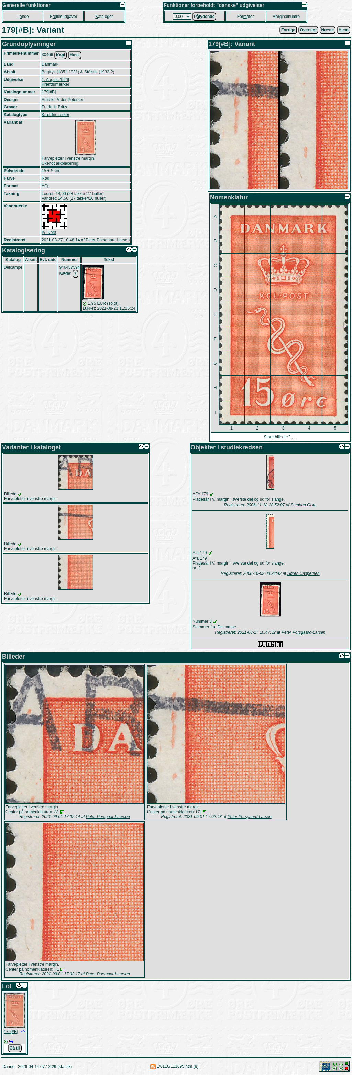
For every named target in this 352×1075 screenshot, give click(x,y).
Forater (245, 16)
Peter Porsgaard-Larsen (108, 240)
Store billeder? (277, 437)
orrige (288, 30)
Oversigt (308, 30)
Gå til (15, 1048)
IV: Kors (49, 232)
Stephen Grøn (303, 505)
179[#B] (11, 1031)
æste (327, 30)
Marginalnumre (286, 16)
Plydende (204, 16)
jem (344, 30)
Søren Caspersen (303, 573)
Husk (75, 55)
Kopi (60, 55)
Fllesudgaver (63, 16)
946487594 (69, 267)
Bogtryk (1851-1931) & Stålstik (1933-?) (78, 72)
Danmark (50, 64)
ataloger (104, 16)
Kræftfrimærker (55, 114)
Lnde (23, 16)
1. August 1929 (55, 79)
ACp (46, 186)
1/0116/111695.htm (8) (177, 1066)
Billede (10, 494)
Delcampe (13, 267)
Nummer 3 (202, 621)
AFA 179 (200, 494)
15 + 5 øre (51, 170)
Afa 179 (199, 552)
